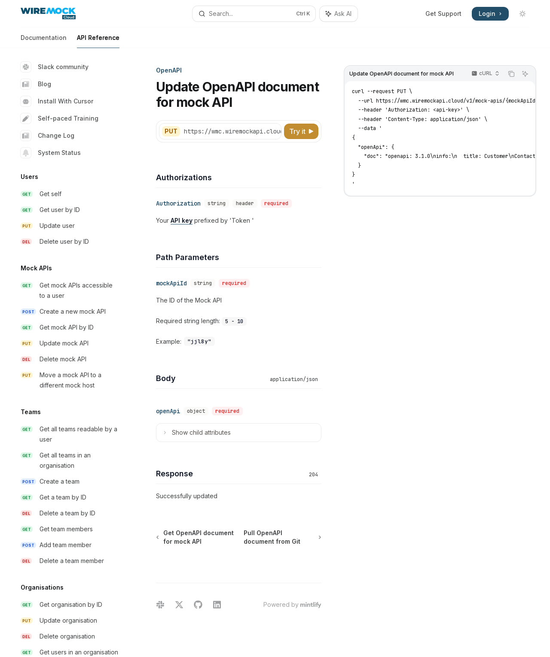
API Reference (98, 41)
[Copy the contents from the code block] (511, 73)
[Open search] (253, 13)
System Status (51, 153)
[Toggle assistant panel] (339, 13)
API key (181, 220)
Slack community (55, 67)
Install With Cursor (57, 101)
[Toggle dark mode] (522, 14)
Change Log (47, 135)
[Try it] (301, 131)
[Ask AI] (525, 73)
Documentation (44, 41)
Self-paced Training (59, 118)
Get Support (443, 13)
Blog (36, 84)
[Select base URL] (236, 131)
